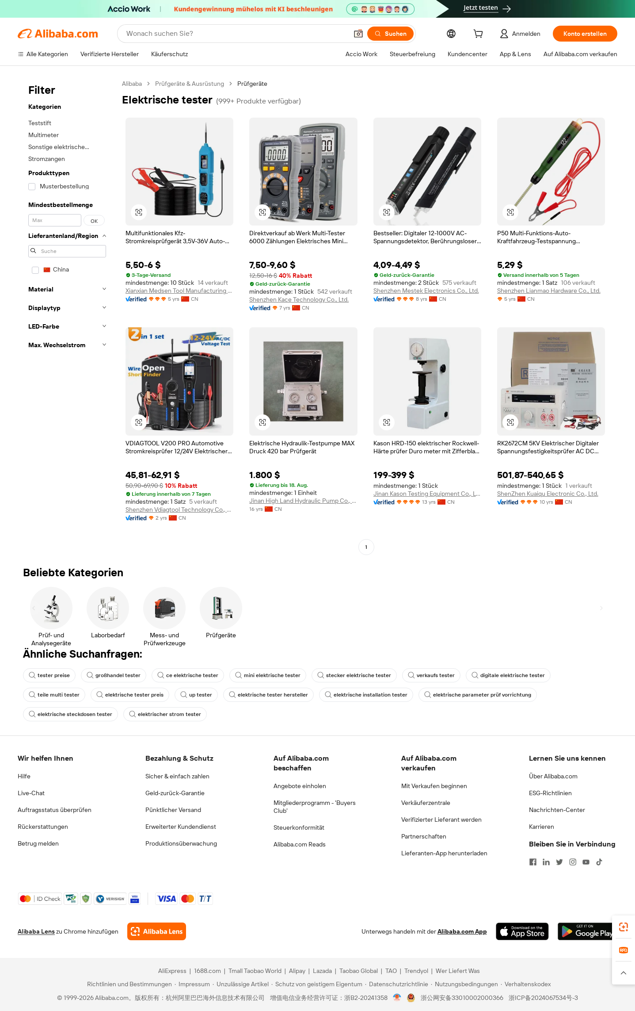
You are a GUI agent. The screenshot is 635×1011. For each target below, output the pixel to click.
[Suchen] (390, 34)
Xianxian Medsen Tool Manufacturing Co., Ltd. (179, 290)
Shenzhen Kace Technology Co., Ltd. (299, 299)
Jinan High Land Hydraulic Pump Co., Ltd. (303, 500)
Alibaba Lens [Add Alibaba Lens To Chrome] (36, 931)
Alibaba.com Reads (300, 844)
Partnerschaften (423, 836)
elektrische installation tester (366, 694)
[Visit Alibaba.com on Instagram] (573, 862)
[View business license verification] (397, 997)
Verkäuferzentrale (425, 802)
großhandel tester (114, 675)
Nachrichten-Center (557, 809)
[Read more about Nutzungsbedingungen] (464, 984)
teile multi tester (54, 694)
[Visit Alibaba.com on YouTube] (586, 862)
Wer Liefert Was (458, 970)
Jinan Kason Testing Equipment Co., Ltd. (427, 493)
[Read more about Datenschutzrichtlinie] (396, 984)
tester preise (49, 675)
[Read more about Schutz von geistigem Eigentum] (316, 984)
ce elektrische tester (187, 675)
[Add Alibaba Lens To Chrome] (156, 931)
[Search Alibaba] (236, 33)
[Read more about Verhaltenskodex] (526, 984)
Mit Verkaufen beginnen (434, 785)
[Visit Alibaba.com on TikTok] (599, 862)
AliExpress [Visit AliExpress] (172, 970)
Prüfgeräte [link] (252, 83)
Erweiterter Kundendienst (180, 826)
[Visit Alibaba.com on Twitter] (559, 862)
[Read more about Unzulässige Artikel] (241, 984)
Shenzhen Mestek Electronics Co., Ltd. (426, 290)
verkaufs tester (431, 675)
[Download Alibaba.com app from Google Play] (587, 931)
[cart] (480, 34)
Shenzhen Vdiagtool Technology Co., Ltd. (179, 509)
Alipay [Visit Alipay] (297, 970)
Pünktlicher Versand (173, 809)
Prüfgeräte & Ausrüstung (189, 83)
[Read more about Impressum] (192, 984)
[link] (623, 926)
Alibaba (132, 83)
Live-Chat (31, 793)
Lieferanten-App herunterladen (444, 853)
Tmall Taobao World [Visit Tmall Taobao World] (254, 970)
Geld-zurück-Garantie (175, 793)
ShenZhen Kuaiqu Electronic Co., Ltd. (547, 493)
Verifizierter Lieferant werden (441, 819)
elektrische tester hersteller (268, 694)
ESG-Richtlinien (550, 793)
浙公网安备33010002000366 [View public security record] (462, 997)
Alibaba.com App (462, 931)
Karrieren (541, 826)
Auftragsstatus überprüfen (54, 809)
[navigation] (67, 316)
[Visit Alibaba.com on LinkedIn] (546, 862)
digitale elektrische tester (508, 675)
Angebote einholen (300, 785)
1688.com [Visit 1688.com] (207, 970)
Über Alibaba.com (553, 776)
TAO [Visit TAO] (391, 970)
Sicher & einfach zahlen (177, 776)
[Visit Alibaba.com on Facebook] (533, 862)
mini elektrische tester (267, 675)
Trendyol (416, 970)
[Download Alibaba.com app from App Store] (522, 931)
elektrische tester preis (130, 694)
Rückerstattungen (43, 826)
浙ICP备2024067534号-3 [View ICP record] (543, 997)
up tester (196, 694)
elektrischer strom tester (165, 714)
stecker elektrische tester (354, 675)
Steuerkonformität (299, 827)
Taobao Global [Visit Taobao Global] (358, 970)
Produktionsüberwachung (181, 843)
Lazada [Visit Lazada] (322, 970)
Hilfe (24, 776)
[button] (358, 33)
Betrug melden (38, 843)
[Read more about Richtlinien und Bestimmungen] (128, 984)
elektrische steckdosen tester (70, 714)
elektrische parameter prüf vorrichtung (477, 694)
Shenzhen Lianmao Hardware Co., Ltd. (549, 290)
